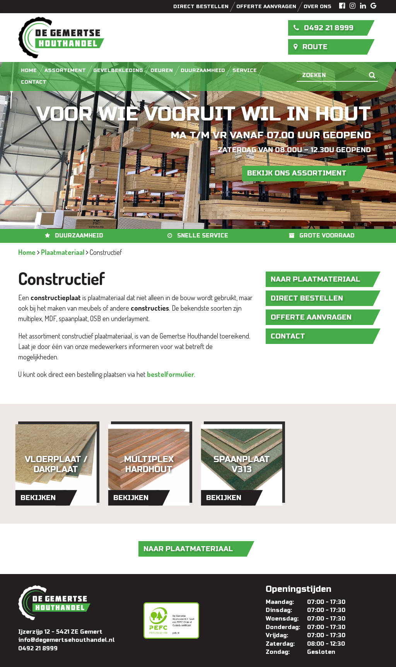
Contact (33, 82)
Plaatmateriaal (62, 252)
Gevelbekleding (118, 70)
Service (244, 70)
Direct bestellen (201, 6)
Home (29, 70)
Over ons (317, 6)
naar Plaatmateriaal (315, 279)
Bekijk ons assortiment (296, 173)
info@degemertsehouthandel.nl (66, 640)
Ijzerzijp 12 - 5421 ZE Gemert (60, 632)
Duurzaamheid (203, 70)
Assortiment (65, 70)
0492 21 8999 (324, 28)
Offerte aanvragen (266, 6)
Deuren (161, 70)
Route (311, 47)
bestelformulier (170, 374)
